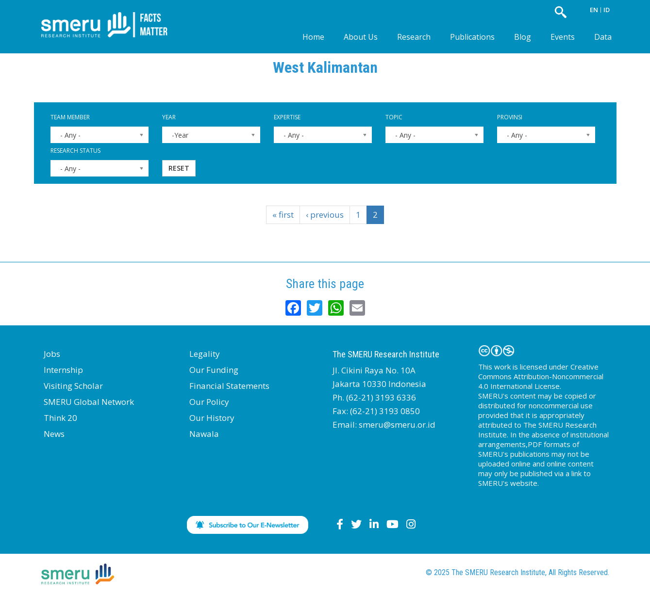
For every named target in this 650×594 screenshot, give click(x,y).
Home (313, 37)
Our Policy (209, 401)
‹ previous (325, 214)
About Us (361, 37)
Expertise (287, 117)
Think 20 (60, 417)
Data (603, 37)
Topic (393, 117)
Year (169, 117)
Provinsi (509, 117)
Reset (178, 168)
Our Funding (213, 369)
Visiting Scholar (73, 385)
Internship (63, 369)
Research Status (75, 150)
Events (562, 37)
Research (414, 37)
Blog (522, 37)
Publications (472, 37)
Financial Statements (229, 385)
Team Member (70, 117)
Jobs (52, 353)
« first (283, 214)
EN (594, 9)
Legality (204, 353)
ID (606, 9)
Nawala (204, 433)
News (54, 433)
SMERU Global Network (89, 401)
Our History (211, 417)
